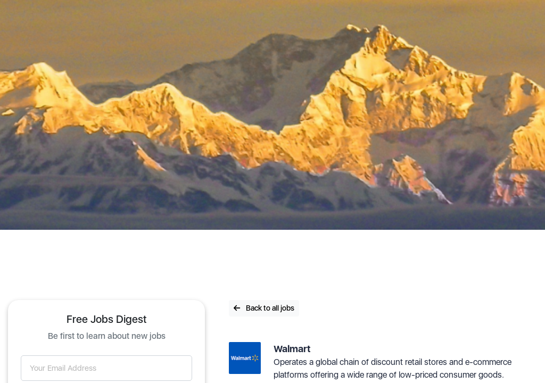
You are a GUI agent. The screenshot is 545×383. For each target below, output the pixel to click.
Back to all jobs (264, 308)
